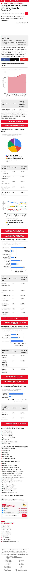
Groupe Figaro (13, 554)
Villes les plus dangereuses (15, 121)
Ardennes (21, 16)
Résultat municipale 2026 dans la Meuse (13, 500)
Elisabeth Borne (6, 532)
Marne (2, 18)
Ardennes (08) (6, 450)
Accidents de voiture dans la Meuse (11, 475)
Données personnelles (6, 552)
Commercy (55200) (7, 434)
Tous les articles (12, 551)
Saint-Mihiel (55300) (7, 436)
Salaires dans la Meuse (8, 479)
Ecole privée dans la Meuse (9, 489)
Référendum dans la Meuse (9, 492)
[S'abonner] (14, 515)
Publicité (25, 549)
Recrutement (22, 551)
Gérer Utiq (25, 552)
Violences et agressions (21, 42)
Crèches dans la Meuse (8, 487)
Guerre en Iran (6, 528)
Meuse (4, 463)
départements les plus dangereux (10, 56)
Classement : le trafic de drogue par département (15, 424)
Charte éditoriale (19, 549)
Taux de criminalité (7, 40)
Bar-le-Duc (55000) (7, 432)
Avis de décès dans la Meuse (9, 465)
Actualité (6, 3)
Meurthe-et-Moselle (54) (8, 448)
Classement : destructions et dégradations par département (14, 231)
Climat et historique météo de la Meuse (12, 477)
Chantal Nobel (6, 537)
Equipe (13, 549)
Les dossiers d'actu (7, 512)
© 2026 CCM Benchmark (22, 554)
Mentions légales (5, 554)
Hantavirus (5, 536)
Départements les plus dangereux (15, 125)
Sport (4, 510)
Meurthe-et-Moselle (12, 16)
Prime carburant (6, 534)
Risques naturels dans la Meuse (10, 467)
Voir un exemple (22, 508)
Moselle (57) (5, 454)
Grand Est (20, 3)
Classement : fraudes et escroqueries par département (14, 236)
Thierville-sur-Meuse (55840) (9, 442)
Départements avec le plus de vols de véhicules (15, 323)
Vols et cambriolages (20, 40)
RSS (17, 551)
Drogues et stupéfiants (21, 44)
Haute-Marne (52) (7, 456)
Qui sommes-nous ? (6, 549)
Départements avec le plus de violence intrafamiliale (15, 382)
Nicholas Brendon (7, 530)
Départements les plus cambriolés (15, 318)
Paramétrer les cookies (17, 552)
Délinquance (13, 3)
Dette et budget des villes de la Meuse (12, 481)
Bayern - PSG (6, 526)
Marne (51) (5, 452)
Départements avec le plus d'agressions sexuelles (15, 377)
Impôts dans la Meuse (8, 483)
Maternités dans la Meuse (9, 485)
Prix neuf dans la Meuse (8, 490)
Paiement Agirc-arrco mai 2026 (10, 541)
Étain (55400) (5, 439)
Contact (6, 551)
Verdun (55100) (6, 430)
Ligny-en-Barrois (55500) (8, 438)
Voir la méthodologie (10, 118)
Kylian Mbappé (6, 539)
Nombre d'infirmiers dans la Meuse (11, 469)
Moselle (8, 18)
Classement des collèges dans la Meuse (12, 471)
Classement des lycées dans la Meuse (12, 473)
